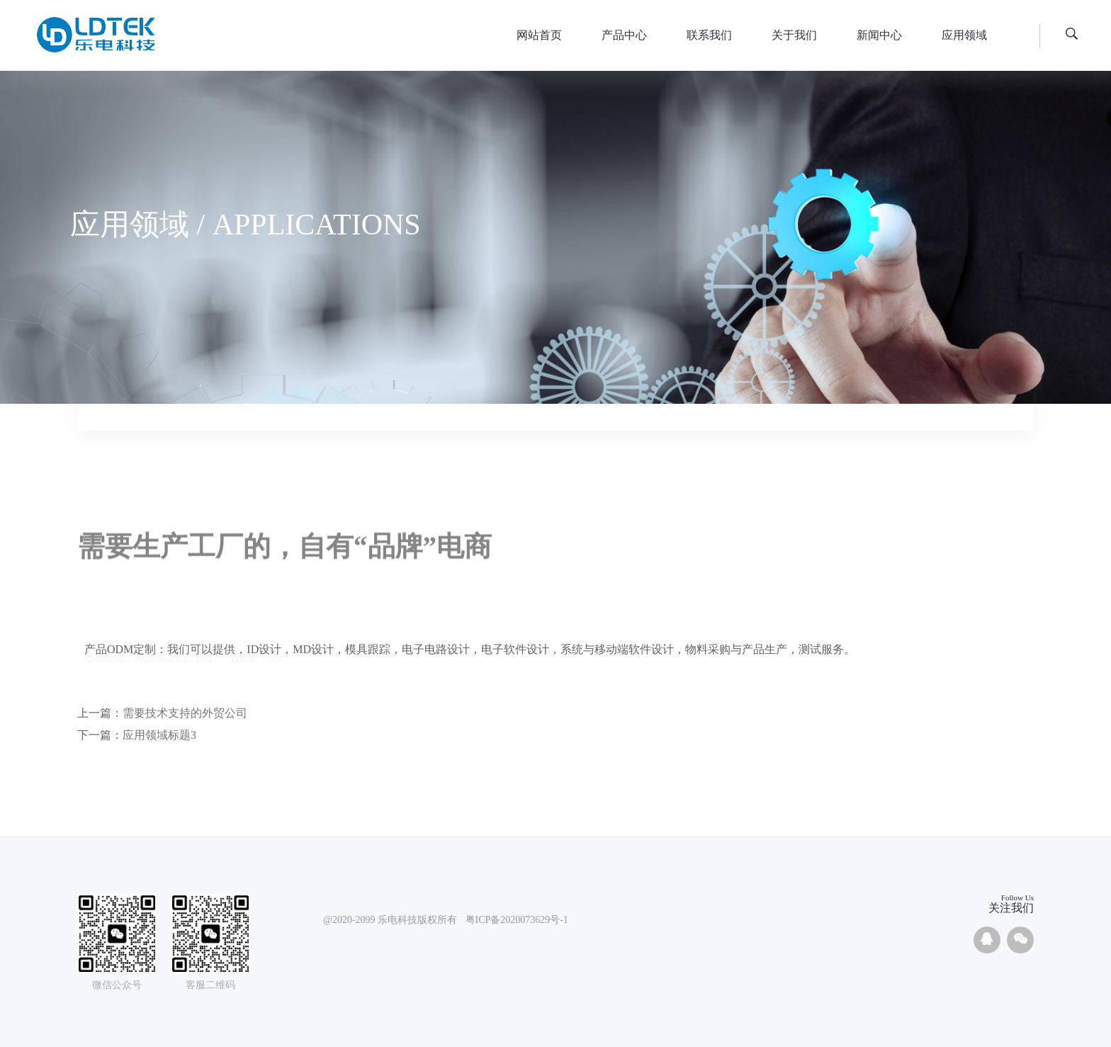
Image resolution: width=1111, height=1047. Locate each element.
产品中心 (624, 35)
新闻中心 (879, 35)
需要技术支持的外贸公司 (185, 713)
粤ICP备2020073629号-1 (517, 920)
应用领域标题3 (159, 735)
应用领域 (964, 35)
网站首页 (539, 35)
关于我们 (794, 35)
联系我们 (709, 35)
